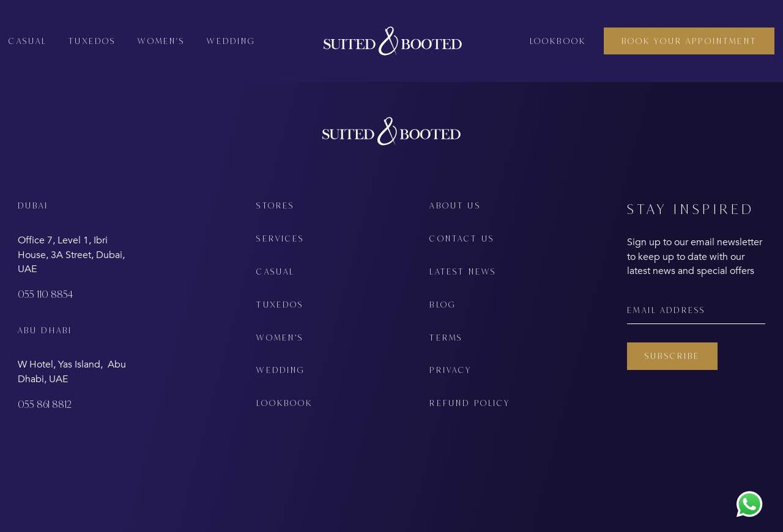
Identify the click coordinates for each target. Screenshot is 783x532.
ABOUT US (454, 205)
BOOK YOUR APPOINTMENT (689, 41)
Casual (27, 41)
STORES (275, 205)
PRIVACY (450, 370)
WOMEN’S (279, 337)
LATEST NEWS (462, 271)
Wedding (231, 41)
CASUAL (275, 271)
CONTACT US (461, 238)
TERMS (445, 337)
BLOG (442, 304)
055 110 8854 (45, 294)
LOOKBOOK (284, 403)
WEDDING (280, 370)
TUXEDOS (279, 304)
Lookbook (558, 41)
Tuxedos (92, 41)
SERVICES (280, 238)
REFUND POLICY (469, 403)
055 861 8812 (45, 404)
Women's (161, 41)
